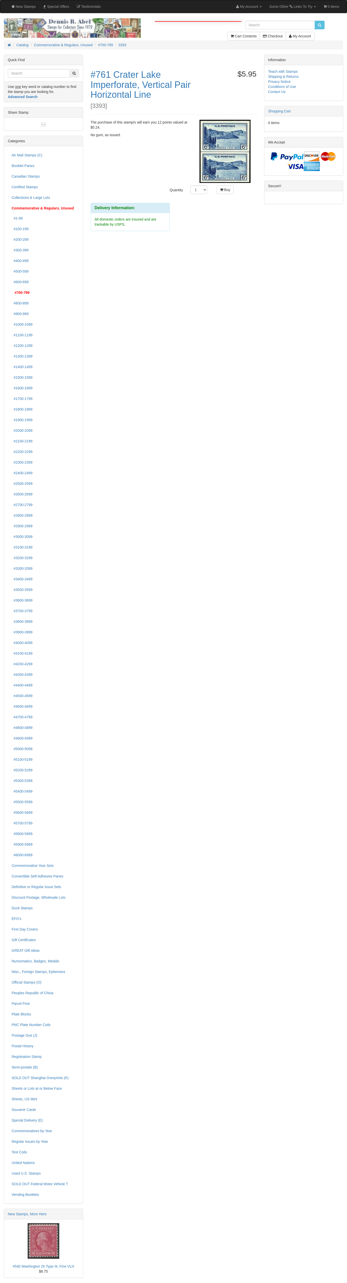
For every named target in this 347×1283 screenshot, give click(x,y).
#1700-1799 (22, 399)
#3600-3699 (22, 600)
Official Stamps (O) (26, 982)
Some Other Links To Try (292, 7)
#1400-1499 (22, 367)
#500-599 (20, 271)
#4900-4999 (22, 738)
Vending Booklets (25, 1195)
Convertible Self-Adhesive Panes (37, 876)
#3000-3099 (22, 537)
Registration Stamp (27, 1057)
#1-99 (17, 218)
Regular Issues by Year (30, 1141)
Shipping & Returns (283, 77)
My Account (300, 36)
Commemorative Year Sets (33, 866)
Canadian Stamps (26, 176)
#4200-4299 (22, 664)
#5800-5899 (22, 834)
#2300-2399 (22, 462)
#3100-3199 (22, 547)
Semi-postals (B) (25, 1067)
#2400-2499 (22, 473)
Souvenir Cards (24, 1110)
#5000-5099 (22, 749)
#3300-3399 (22, 568)
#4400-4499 (22, 685)
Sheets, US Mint (24, 1099)
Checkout (273, 36)
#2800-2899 (22, 515)
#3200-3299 (22, 558)
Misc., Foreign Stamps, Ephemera (38, 972)
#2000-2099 (22, 431)
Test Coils (19, 1152)
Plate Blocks (21, 1014)
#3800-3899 (22, 622)
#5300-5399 (22, 781)
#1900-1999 (22, 420)
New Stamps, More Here (27, 1214)
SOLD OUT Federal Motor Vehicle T (40, 1184)
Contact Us (277, 92)
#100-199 (20, 229)
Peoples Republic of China (32, 993)
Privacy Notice (279, 82)
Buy (225, 190)
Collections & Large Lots (31, 198)
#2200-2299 (22, 452)
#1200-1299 (22, 346)
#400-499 (20, 261)
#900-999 (20, 314)
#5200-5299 (22, 770)
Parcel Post (21, 1004)
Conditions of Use (282, 87)
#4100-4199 (22, 653)
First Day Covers (25, 929)
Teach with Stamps (283, 71)
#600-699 (20, 282)
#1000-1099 (22, 324)
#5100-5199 (22, 759)
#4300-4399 (22, 675)
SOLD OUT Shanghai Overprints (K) (40, 1078)
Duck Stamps (22, 908)
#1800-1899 (22, 409)
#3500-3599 (22, 590)
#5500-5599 (22, 802)
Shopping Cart (279, 111)
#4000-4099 (22, 643)
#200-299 (20, 239)
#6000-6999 (22, 855)
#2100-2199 (22, 441)
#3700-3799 (22, 611)
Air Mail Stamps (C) (27, 155)
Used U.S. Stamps (26, 1173)
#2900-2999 (22, 526)
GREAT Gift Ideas (26, 950)
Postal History (22, 1046)
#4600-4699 (22, 706)
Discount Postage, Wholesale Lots (38, 897)
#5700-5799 (22, 823)
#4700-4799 (22, 717)
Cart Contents (244, 36)
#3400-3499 (22, 579)
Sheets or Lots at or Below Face (37, 1088)
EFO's (16, 919)
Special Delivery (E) (27, 1120)
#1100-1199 (22, 335)
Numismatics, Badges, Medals (35, 961)
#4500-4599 (22, 696)
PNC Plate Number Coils (31, 1025)
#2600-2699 (22, 494)
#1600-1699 (22, 388)
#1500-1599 (22, 377)
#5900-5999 (22, 844)
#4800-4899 (22, 728)
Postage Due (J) (24, 1035)
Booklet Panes (23, 166)
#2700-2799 (22, 505)
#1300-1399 (22, 356)
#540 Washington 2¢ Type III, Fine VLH (43, 1266)
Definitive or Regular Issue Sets (36, 887)
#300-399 (20, 250)
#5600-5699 (22, 813)
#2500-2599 (22, 484)
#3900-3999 (22, 632)
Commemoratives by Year (32, 1131)
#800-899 (20, 303)
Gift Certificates (24, 940)
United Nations (23, 1163)
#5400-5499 (22, 791)
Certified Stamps (25, 187)
